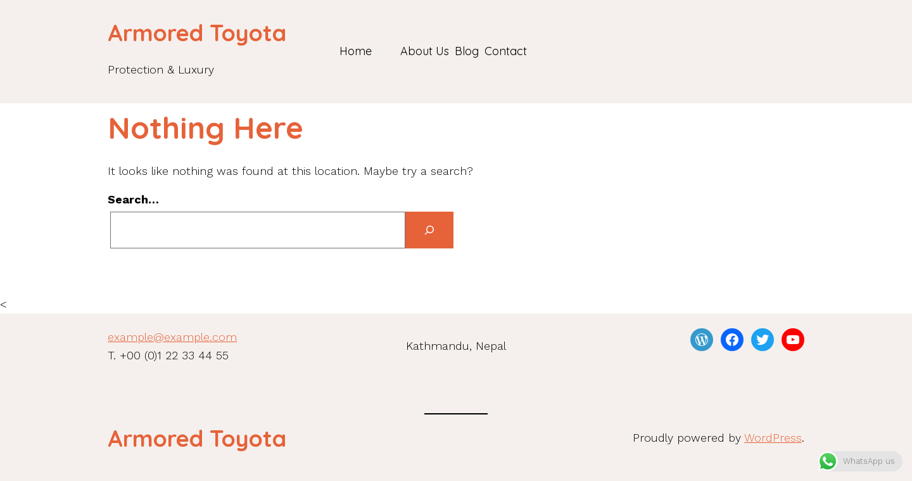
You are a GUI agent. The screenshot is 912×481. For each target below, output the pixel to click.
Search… (133, 199)
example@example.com (172, 336)
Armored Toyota (197, 32)
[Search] (429, 230)
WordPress (773, 437)
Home (355, 51)
